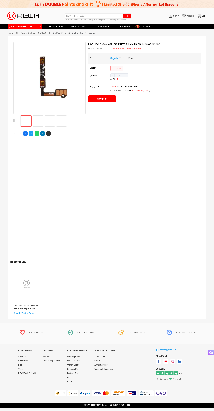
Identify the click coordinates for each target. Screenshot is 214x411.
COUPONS (144, 26)
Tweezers (30, 190)
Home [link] (10, 33)
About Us (22, 360)
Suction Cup (31, 196)
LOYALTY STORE (101, 26)
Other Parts (20, 33)
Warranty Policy (101, 368)
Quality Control (73, 368)
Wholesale (47, 360)
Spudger (29, 183)
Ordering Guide (74, 360)
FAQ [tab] (47, 143)
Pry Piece (30, 193)
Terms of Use (99, 360)
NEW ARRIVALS (78, 26)
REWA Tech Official (27, 376)
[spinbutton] (119, 75)
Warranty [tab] (75, 143)
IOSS (69, 385)
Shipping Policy (74, 372)
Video (21, 372)
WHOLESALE (124, 26)
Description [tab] (17, 143)
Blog (20, 368)
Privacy (97, 364)
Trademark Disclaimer (103, 372)
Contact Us (23, 364)
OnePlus (31, 33)
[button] (113, 75)
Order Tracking (73, 364)
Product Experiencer (51, 364)
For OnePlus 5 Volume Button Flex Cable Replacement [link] (72, 33)
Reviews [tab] (35, 143)
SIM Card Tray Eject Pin (36, 200)
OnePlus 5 (42, 33)
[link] (20, 33)
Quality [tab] (60, 143)
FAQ (69, 380)
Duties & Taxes (73, 376)
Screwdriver (31, 187)
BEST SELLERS (56, 26)
